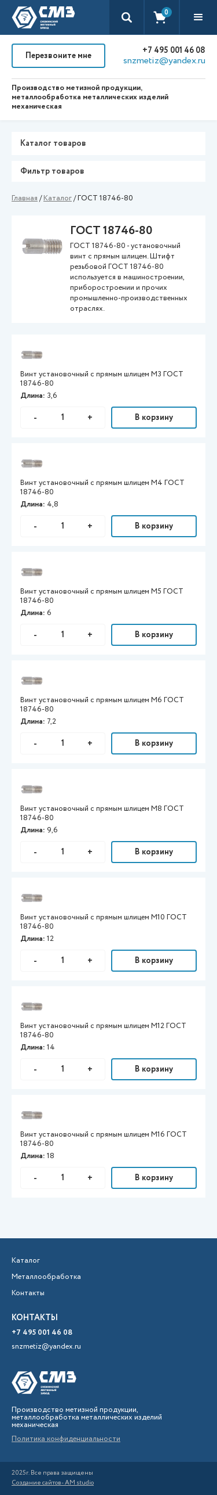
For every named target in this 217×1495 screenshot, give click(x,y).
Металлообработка (46, 1277)
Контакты (28, 1293)
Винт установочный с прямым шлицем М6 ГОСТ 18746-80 (102, 705)
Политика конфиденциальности (66, 1439)
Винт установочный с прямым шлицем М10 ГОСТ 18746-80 (103, 922)
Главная (25, 198)
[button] (198, 17)
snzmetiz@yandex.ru (164, 61)
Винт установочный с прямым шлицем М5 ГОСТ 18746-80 (101, 596)
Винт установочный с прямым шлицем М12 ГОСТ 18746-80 (103, 1031)
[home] (43, 17)
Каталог (57, 198)
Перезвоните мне (58, 56)
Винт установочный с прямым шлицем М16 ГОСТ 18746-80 (103, 1139)
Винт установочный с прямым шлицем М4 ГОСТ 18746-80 (102, 488)
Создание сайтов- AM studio (53, 1483)
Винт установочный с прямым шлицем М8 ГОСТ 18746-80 (102, 813)
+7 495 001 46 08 (173, 50)
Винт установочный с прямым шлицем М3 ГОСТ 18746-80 (101, 379)
